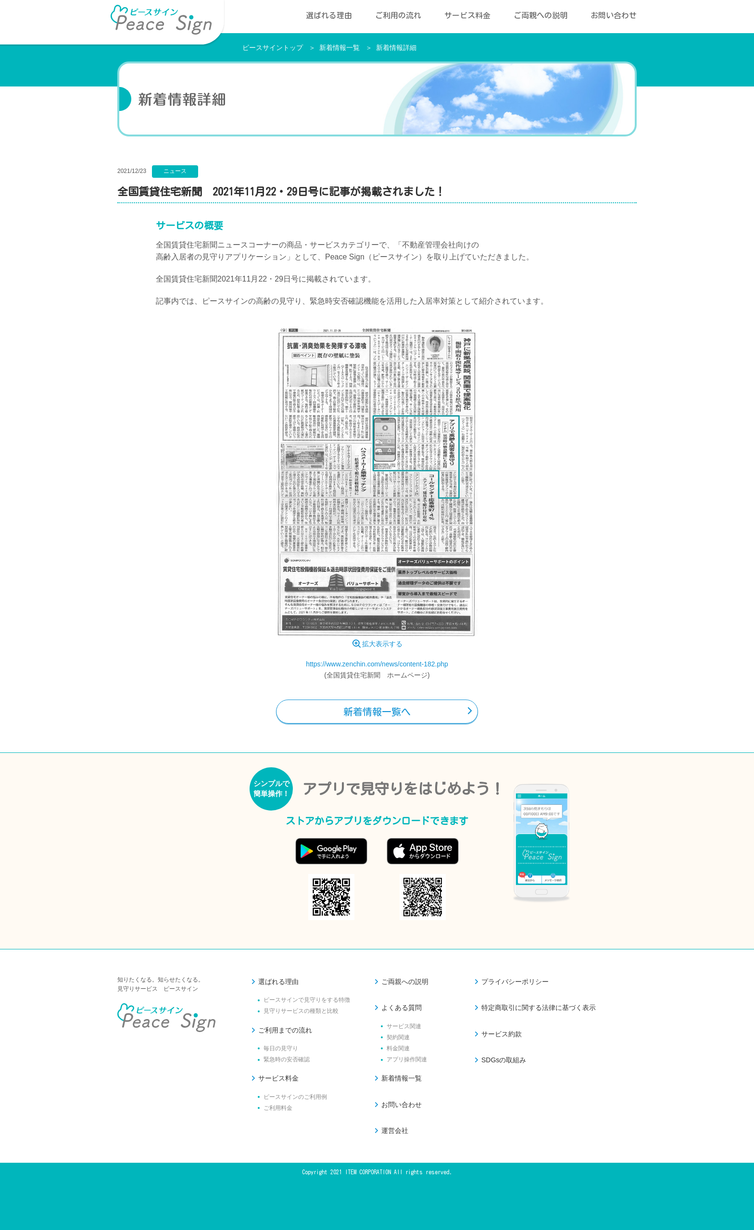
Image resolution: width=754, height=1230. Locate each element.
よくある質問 (401, 1007)
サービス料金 (467, 15)
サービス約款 (501, 1034)
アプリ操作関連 (407, 1059)
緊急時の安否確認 (287, 1059)
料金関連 (398, 1048)
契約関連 (398, 1037)
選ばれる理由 (329, 15)
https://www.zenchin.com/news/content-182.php (377, 664)
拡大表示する (382, 644)
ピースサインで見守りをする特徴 (307, 999)
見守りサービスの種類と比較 (301, 1011)
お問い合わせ (614, 15)
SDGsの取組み (503, 1060)
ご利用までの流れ (285, 1030)
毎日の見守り (281, 1048)
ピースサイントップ (272, 47)
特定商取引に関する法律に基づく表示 (538, 1007)
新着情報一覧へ (377, 711)
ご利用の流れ (398, 15)
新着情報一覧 (339, 47)
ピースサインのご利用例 (295, 1097)
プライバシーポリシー (515, 981)
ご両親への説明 (540, 15)
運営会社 (394, 1130)
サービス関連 (404, 1026)
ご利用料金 (278, 1108)
